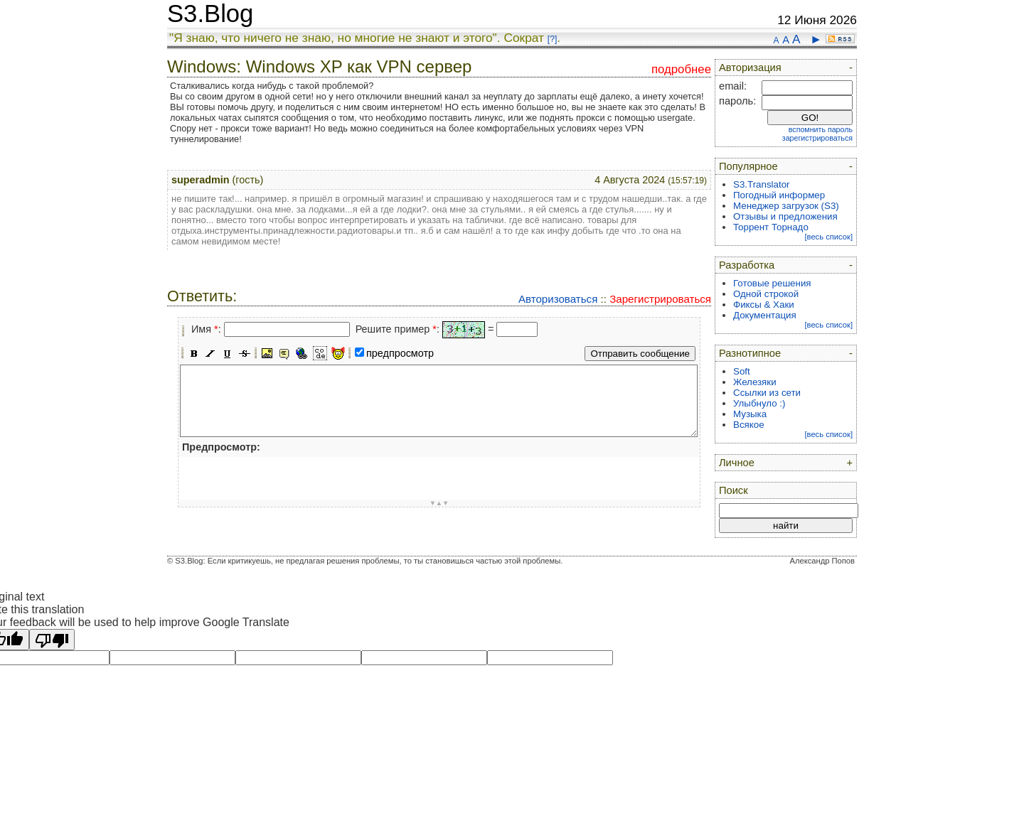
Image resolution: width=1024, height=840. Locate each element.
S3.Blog (210, 13)
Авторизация (750, 67)
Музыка (750, 414)
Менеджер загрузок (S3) (786, 205)
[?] (552, 39)
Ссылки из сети (767, 392)
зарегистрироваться (817, 138)
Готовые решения (772, 283)
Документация (764, 315)
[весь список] (828, 236)
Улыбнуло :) (759, 403)
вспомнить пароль (821, 129)
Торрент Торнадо (771, 227)
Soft (741, 371)
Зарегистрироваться (660, 299)
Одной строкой (766, 294)
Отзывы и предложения (785, 216)
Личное (736, 462)
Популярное (748, 166)
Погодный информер (779, 195)
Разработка (746, 265)
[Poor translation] (52, 639)
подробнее (681, 69)
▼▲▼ (439, 503)
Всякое (748, 424)
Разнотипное (750, 353)
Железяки (755, 382)
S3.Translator (761, 184)
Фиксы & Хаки (763, 304)
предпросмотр (400, 353)
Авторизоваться (557, 299)
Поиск (733, 490)
